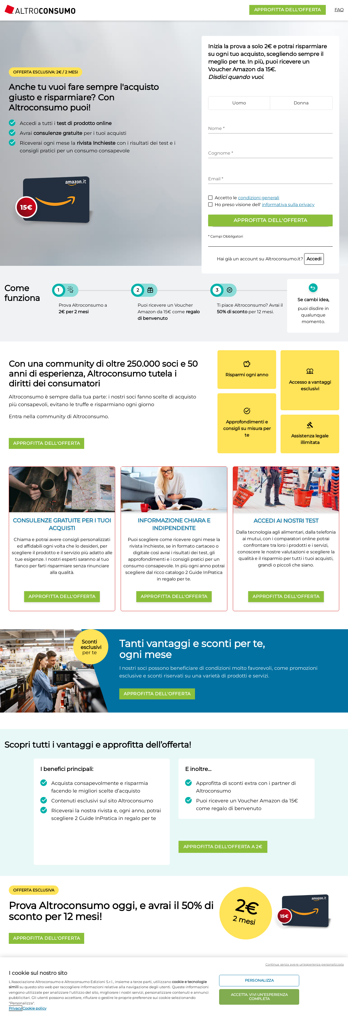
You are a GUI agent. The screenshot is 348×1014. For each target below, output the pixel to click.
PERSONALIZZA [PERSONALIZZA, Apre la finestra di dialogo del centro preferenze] (259, 980)
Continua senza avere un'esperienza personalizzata (304, 964)
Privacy (15, 1008)
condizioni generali (258, 197)
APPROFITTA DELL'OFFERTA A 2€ (222, 846)
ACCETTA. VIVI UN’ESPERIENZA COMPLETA (259, 996)
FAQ (339, 9)
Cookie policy (34, 1008)
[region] (174, 985)
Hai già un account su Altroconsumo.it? (270, 258)
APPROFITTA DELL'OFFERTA (287, 9)
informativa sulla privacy (288, 204)
